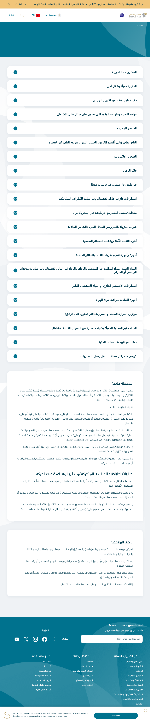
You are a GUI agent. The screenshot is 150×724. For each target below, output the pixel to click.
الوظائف (139, 670)
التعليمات (47, 661)
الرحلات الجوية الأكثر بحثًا (83, 670)
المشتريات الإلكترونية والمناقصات (128, 694)
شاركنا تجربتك (45, 670)
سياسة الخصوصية (43, 675)
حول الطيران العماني (134, 661)
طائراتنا (139, 703)
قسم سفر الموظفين (84, 680)
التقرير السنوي (136, 666)
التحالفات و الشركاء (134, 680)
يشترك (65, 638)
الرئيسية (140, 25)
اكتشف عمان (87, 684)
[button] (16, 4)
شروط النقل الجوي (43, 689)
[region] (75, 715)
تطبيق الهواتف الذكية (133, 689)
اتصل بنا (47, 666)
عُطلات (90, 661)
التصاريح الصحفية (135, 684)
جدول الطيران (87, 666)
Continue (116, 715)
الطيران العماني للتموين (133, 699)
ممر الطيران (87, 675)
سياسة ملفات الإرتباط (41, 684)
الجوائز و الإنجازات (135, 675)
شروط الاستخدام (44, 680)
